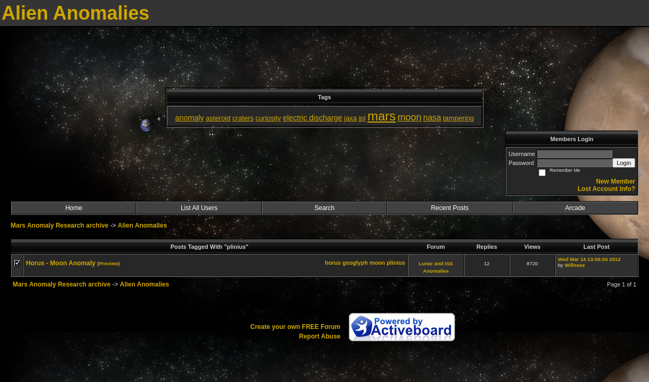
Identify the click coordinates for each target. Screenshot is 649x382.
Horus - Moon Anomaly (60, 263)
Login (624, 163)
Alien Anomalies (142, 225)
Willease (575, 265)
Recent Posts (450, 208)
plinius (396, 262)
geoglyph (355, 262)
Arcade (575, 208)
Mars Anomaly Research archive (59, 225)
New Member (615, 181)
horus (333, 262)
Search (324, 208)
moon (377, 262)
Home (73, 208)
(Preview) (108, 263)
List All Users (199, 208)
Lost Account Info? (606, 189)
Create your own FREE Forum (295, 327)
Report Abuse (319, 336)
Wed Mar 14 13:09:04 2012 (589, 259)
